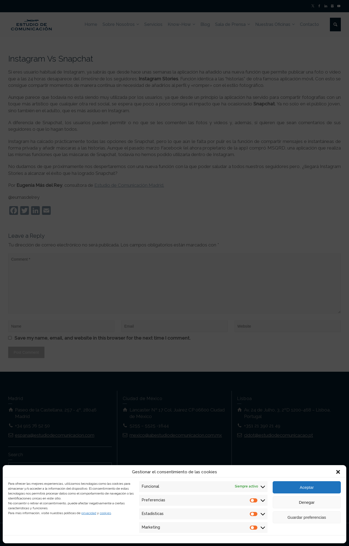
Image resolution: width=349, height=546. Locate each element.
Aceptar (307, 487)
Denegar (307, 502)
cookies (105, 513)
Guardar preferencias (306, 517)
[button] (338, 472)
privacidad (88, 513)
